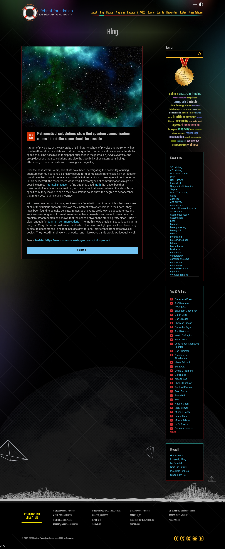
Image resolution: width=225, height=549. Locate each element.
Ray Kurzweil (177, 179)
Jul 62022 (31, 136)
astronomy (176, 211)
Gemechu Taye (183, 327)
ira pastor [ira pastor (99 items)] (176, 125)
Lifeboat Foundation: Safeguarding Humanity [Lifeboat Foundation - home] (47, 12)
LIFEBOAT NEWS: (98, 511)
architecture (176, 205)
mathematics (67, 241)
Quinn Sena (181, 314)
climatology (176, 255)
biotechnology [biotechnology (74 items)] (177, 105)
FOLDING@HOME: (137, 520)
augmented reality (180, 214)
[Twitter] (182, 538)
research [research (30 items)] (187, 137)
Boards (109, 12)
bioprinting (176, 236)
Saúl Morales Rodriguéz (182, 305)
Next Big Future (178, 467)
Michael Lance (182, 412)
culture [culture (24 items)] (195, 109)
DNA (172, 176)
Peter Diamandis (179, 173)
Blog (101, 12)
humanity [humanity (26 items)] (200, 118)
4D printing (176, 170)
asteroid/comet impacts (183, 208)
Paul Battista (182, 331)
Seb (177, 399)
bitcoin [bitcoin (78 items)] (188, 105)
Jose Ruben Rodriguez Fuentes (47, 241)
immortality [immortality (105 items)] (181, 121)
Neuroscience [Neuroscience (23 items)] (198, 130)
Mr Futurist (176, 463)
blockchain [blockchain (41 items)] (196, 106)
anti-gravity (176, 202)
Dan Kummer (182, 351)
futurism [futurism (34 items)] (198, 113)
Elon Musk (175, 183)
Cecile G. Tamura (184, 370)
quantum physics (93, 241)
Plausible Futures (179, 471)
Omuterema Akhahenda (181, 357)
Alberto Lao (181, 378)
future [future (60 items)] (192, 112)
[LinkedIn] (188, 538)
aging (173, 195)
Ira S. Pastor (181, 424)
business (175, 249)
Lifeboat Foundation (40, 538)
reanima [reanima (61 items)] (181, 133)
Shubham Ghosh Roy (186, 310)
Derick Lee (180, 374)
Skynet (174, 189)
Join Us (160, 12)
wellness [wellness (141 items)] (192, 145)
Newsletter (171, 12)
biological (175, 230)
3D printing (176, 167)
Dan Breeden (181, 318)
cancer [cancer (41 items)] (179, 109)
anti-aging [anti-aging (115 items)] (194, 94)
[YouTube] (195, 538)
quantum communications (63, 221)
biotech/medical (179, 239)
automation (176, 217)
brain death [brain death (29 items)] (173, 110)
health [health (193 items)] (177, 117)
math (97, 184)
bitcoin (174, 243)
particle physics (79, 241)
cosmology (176, 265)
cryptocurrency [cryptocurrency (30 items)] (188, 110)
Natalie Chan (182, 403)
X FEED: (56, 516)
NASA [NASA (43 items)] (192, 130)
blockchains (176, 246)
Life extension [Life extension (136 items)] (191, 125)
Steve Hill (180, 395)
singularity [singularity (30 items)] (197, 137)
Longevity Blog (178, 459)
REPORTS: (96, 520)
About (94, 12)
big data (174, 224)
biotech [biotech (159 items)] (192, 102)
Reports (131, 12)
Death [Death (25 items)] (199, 109)
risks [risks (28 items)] (192, 137)
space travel (105, 241)
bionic (173, 233)
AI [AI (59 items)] (177, 94)
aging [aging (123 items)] (172, 94)
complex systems (179, 258)
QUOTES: (134, 525)
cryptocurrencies (179, 274)
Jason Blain (181, 416)
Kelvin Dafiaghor (184, 335)
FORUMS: (95, 525)
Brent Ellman (181, 408)
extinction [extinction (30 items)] (185, 113)
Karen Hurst (181, 339)
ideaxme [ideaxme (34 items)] (171, 122)
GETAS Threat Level (32, 517)
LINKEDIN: (134, 511)
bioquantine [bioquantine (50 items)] (192, 97)
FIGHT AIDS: (58, 520)
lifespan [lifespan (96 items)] (172, 129)
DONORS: (134, 516)
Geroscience (176, 455)
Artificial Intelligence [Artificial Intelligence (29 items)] (179, 98)
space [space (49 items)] (173, 141)
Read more (82, 250)
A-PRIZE (141, 12)
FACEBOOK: (58, 511)
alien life (174, 198)
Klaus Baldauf (182, 362)
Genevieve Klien (183, 299)
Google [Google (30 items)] (170, 118)
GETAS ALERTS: (175, 511)
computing (176, 262)
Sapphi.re (69, 538)
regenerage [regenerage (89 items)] (192, 133)
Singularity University (181, 186)
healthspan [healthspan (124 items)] (189, 117)
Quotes (183, 12)
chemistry (175, 252)
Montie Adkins (182, 420)
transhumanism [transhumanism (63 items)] (179, 145)
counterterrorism (179, 268)
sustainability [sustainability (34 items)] (181, 141)
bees (172, 221)
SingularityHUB (178, 475)
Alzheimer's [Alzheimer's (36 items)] (183, 94)
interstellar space (56, 184)
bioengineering (178, 227)
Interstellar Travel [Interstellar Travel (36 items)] (195, 121)
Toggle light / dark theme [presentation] (201, 4)
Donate (151, 12)
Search (199, 54)
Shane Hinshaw (183, 383)
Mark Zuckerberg (179, 192)
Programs (120, 12)
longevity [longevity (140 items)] (184, 129)
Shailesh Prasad (183, 323)
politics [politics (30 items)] (174, 134)
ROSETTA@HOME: (61, 525)
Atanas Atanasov (184, 428)
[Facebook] (176, 538)
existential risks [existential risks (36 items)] (175, 113)
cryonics (174, 271)
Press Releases (196, 12)
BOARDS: (172, 516)
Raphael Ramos (183, 387)
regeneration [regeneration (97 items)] (176, 137)
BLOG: (94, 516)
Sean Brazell (181, 391)
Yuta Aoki (180, 366)
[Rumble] (201, 538)
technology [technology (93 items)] (193, 141)
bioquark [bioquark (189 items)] (180, 102)
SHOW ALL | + (175, 432)
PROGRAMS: (173, 520)
